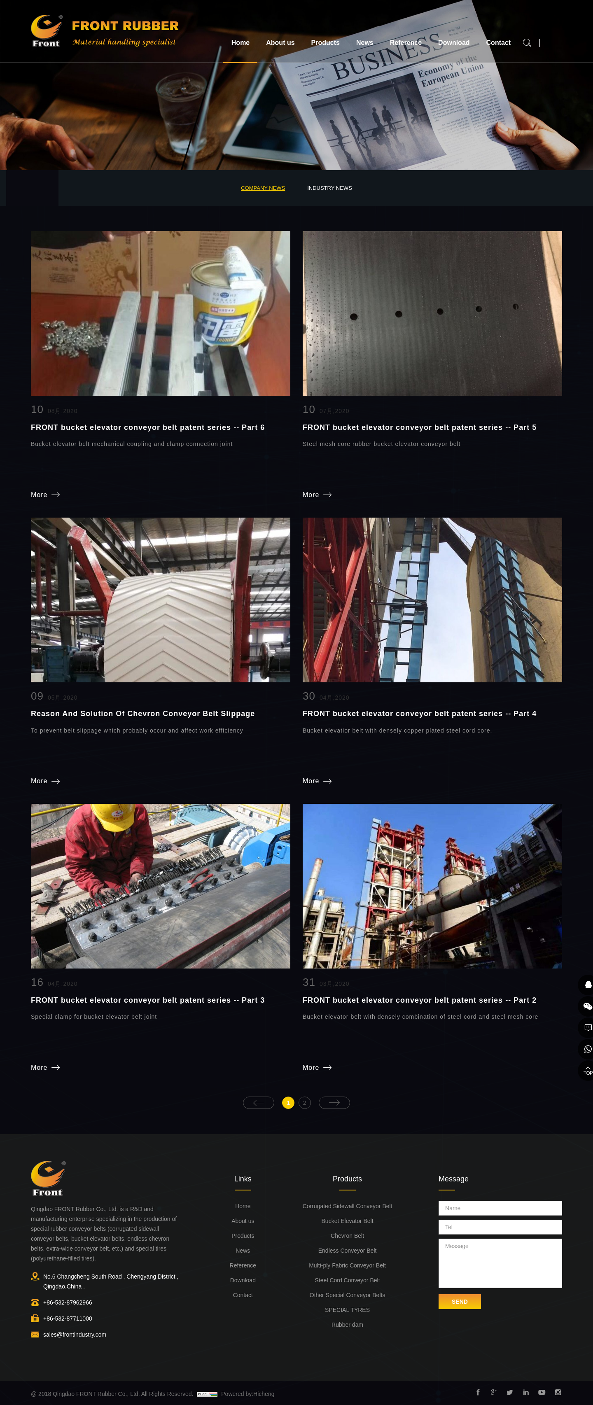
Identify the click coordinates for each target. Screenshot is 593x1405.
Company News (263, 188)
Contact (498, 42)
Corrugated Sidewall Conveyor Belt (347, 1205)
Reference (406, 42)
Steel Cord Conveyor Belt (347, 1280)
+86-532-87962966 (67, 1302)
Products (325, 42)
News (365, 42)
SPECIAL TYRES (347, 1309)
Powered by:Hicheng (247, 1393)
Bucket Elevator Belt (348, 1220)
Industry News (329, 188)
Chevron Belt (347, 1235)
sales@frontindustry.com (74, 1334)
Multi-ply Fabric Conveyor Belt (347, 1265)
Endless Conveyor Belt (347, 1250)
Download (453, 42)
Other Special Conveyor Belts (347, 1294)
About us (280, 42)
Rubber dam (347, 1324)
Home (240, 42)
